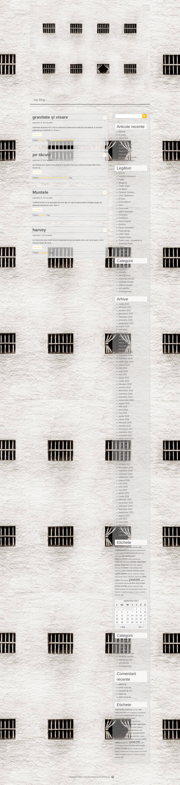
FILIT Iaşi (53, 140)
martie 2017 (124, 458)
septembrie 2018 (126, 400)
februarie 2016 (125, 500)
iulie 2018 (123, 407)
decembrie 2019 (126, 352)
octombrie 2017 (125, 435)
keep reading (37, 134)
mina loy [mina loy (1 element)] (129, 574)
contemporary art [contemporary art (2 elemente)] (131, 553)
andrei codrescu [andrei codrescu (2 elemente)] (125, 547)
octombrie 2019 (125, 358)
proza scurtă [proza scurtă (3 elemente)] (120, 586)
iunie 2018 (123, 410)
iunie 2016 (123, 487)
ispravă (122, 132)
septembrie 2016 (126, 477)
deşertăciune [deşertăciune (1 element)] (136, 559)
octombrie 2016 (125, 474)
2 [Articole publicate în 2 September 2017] (140, 609)
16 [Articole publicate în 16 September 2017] (141, 616)
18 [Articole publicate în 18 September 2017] (117, 619)
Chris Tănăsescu (126, 195)
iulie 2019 (123, 368)
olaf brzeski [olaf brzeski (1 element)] (138, 576)
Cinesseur (123, 215)
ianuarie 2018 (125, 426)
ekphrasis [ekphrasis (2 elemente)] (119, 562)
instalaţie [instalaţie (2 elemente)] (125, 568)
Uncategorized (44, 253)
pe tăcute (41, 154)
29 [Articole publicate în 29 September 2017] (136, 622)
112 (130, 691)
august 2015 (124, 515)
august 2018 (124, 403)
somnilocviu (71, 140)
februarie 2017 (125, 461)
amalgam (42, 140)
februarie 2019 (125, 384)
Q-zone (122, 199)
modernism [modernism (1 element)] (136, 574)
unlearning (123, 138)
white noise (124, 688)
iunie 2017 (123, 448)
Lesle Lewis (124, 234)
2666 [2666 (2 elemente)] (117, 547)
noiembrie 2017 (125, 432)
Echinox (122, 224)
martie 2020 (124, 342)
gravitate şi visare (50, 117)
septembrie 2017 (126, 439)
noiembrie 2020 (125, 317)
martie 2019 (124, 381)
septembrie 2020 (126, 323)
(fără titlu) (123, 141)
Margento (123, 183)
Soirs (121, 205)
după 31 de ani (125, 151)
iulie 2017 (123, 445)
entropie (122, 272)
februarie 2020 (125, 346)
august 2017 (124, 442)
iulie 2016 (123, 484)
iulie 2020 (123, 330)
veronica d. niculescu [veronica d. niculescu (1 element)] (133, 592)
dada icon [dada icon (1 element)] (141, 553)
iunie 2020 (123, 333)
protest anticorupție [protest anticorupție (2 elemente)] (137, 583)
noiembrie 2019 (125, 355)
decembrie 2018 (126, 390)
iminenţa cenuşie (126, 282)
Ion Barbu (123, 189)
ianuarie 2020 (125, 349)
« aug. (122, 627)
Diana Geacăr (125, 221)
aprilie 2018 (124, 416)
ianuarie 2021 (125, 310)
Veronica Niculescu (127, 176)
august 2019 (124, 365)
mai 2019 (123, 374)
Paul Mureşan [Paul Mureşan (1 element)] (124, 580)
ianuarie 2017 (125, 464)
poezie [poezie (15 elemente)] (134, 579)
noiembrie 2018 (125, 394)
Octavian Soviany (126, 192)
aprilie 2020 (124, 339)
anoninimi (42, 178)
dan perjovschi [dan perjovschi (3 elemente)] (128, 556)
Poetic (121, 179)
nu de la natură (125, 148)
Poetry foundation (126, 228)
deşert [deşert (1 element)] (130, 559)
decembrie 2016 (126, 468)
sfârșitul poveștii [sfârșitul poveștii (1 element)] (138, 586)
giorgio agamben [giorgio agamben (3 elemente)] (138, 562)
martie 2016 (124, 496)
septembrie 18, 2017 (39, 160)
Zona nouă (123, 208)
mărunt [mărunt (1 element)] (125, 576)
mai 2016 (123, 490)
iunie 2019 (123, 371)
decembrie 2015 (126, 503)
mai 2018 (123, 413)
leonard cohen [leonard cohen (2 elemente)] (138, 571)
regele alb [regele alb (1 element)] (130, 586)
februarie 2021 (125, 307)
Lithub (121, 247)
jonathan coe (61, 140)
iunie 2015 (123, 522)
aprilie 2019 (124, 378)
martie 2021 (124, 304)
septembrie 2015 (126, 512)
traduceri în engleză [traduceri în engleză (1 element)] (121, 592)
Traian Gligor (124, 186)
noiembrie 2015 (125, 506)
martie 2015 (124, 532)
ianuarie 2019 (125, 387)
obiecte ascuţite (125, 285)
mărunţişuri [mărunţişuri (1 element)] (131, 576)
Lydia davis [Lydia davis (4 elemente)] (121, 573)
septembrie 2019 (126, 362)
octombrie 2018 (125, 397)
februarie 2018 (125, 423)
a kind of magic (125, 145)
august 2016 (124, 480)
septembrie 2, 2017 (38, 235)
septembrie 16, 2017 (39, 198)
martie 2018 (124, 419)
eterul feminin (50, 178)
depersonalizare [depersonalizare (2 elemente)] (121, 559)
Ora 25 (122, 173)
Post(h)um (123, 218)
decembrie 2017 (126, 429)
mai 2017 (123, 451)
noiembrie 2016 (125, 471)
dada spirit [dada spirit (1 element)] (118, 556)
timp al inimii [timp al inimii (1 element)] (143, 589)
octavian (122, 691)
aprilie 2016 (124, 493)
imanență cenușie (62, 178)
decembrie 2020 (126, 314)
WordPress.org (104, 777)
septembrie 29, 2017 (39, 123)
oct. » (140, 627)
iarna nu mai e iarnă (127, 157)
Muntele (40, 192)
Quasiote (123, 253)
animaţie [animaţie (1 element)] (135, 547)
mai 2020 (123, 336)
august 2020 (124, 326)
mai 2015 (123, 525)
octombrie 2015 (125, 509)
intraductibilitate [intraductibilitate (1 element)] (133, 568)
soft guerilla (124, 288)
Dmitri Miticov (125, 202)
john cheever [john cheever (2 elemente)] (127, 571)
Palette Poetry (125, 237)
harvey (39, 230)
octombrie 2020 (125, 320)
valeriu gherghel (126, 212)
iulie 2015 (123, 519)
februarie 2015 (125, 535)
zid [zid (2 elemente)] (122, 595)
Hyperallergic (124, 231)
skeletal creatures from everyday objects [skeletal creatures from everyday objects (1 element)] (127, 589)
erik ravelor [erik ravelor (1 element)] (126, 562)
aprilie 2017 (124, 455)
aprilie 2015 (124, 528)
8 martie (122, 135)
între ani (122, 154)
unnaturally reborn (127, 161)
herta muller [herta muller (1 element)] (132, 565)
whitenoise (123, 250)
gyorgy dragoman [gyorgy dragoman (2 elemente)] (122, 565)
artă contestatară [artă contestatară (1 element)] (132, 550)
